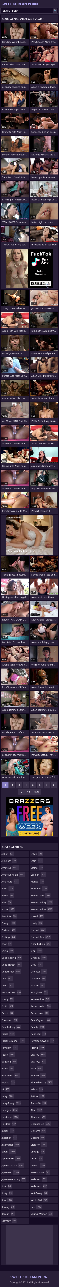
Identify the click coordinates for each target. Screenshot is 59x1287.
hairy (7, 1096)
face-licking (11, 1027)
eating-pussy (11, 992)
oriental (39, 971)
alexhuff (9, 860)
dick (7, 978)
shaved (38, 1075)
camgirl (8, 923)
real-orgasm (41, 1020)
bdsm (8, 909)
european (9, 1020)
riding (38, 1047)
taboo (37, 1089)
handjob (9, 1110)
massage (39, 888)
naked (37, 916)
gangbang (10, 1075)
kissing (8, 1207)
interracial (10, 1144)
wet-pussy (39, 1193)
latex (37, 853)
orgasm (39, 957)
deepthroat (11, 971)
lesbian (38, 874)
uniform (38, 1130)
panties (38, 985)
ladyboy (9, 1220)
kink (6, 1186)
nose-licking (41, 943)
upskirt (38, 1137)
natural (38, 930)
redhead (39, 1033)
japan (8, 1151)
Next (36, 791)
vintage (38, 1151)
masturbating (42, 902)
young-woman (42, 1213)
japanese (10, 1172)
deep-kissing (11, 957)
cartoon (8, 930)
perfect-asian (41, 1006)
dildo (7, 985)
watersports (40, 1172)
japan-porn (11, 1158)
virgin (37, 1158)
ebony (7, 999)
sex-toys (38, 1061)
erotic (7, 1006)
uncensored (41, 1123)
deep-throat (11, 964)
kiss (7, 1200)
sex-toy (38, 1054)
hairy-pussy (11, 1103)
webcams (39, 1186)
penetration (40, 999)
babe (7, 888)
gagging (9, 1061)
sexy (37, 1068)
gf (5, 1089)
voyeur (38, 1165)
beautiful (9, 916)
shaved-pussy (42, 1082)
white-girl (39, 1200)
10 (28, 791)
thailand (38, 1117)
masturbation (42, 909)
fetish (8, 1054)
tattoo (38, 1096)
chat (6, 943)
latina (37, 867)
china (7, 950)
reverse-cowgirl (43, 1040)
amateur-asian (13, 874)
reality (38, 1027)
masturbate (41, 895)
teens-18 (39, 1103)
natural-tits (41, 937)
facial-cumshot (13, 1040)
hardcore (10, 1117)
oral (36, 950)
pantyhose (39, 992)
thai (36, 1110)
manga (37, 881)
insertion (9, 1137)
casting (8, 937)
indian (7, 1130)
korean (8, 1213)
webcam (39, 1179)
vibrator (39, 1144)
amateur (10, 867)
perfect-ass (40, 1013)
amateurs (10, 881)
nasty (37, 923)
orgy (37, 964)
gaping (8, 1082)
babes (7, 895)
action (7, 853)
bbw (6, 902)
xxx (36, 1207)
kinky (7, 1193)
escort (7, 1013)
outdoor (38, 978)
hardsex (8, 1123)
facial (8, 1033)
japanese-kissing (13, 1179)
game (7, 1068)
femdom (9, 1047)
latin (37, 860)
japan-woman (12, 1165)
